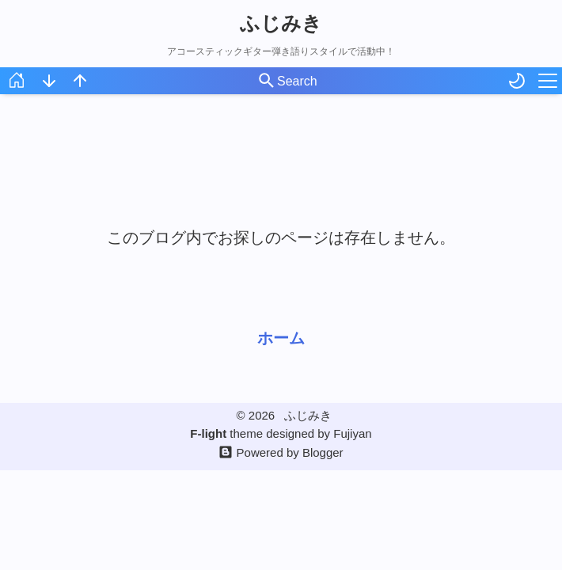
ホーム (281, 338)
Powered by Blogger (290, 452)
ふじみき (281, 23)
